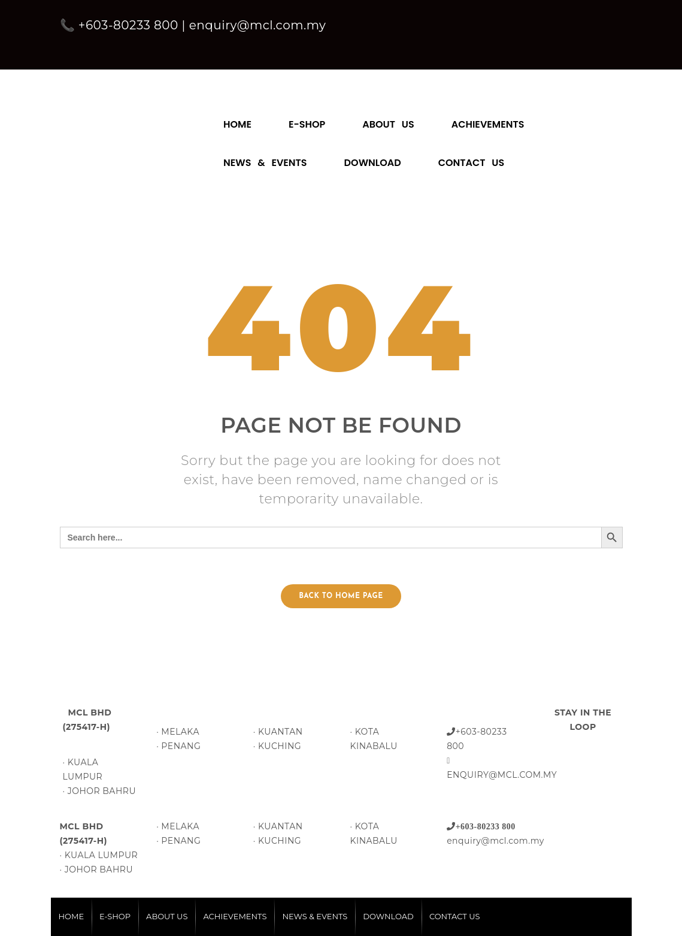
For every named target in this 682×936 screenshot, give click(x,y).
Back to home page (341, 596)
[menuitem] (237, 118)
